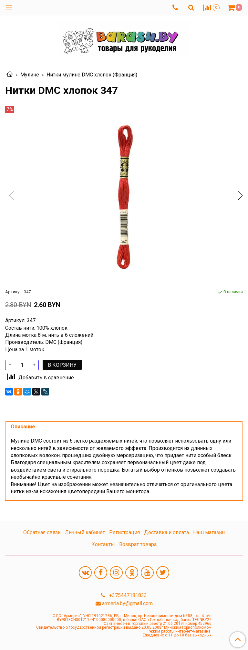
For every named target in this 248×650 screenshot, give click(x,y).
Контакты (103, 544)
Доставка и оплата (166, 532)
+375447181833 (127, 595)
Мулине (29, 75)
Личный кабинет (85, 532)
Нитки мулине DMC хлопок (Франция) (91, 75)
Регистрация (124, 532)
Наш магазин (209, 532)
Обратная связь (42, 532)
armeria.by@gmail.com (127, 603)
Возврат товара (138, 544)
